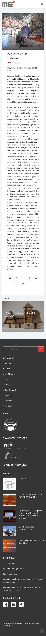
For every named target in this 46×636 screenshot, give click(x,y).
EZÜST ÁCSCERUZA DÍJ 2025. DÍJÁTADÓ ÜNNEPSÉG (30, 496)
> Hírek (6, 379)
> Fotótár (6, 385)
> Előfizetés (7, 401)
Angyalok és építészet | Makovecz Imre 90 (27, 528)
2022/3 (9, 63)
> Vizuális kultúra (9, 374)
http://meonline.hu (10, 574)
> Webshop (7, 395)
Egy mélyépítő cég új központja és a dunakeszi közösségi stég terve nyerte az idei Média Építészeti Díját (30, 514)
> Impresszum (8, 406)
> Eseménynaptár (10, 390)
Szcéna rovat (16, 63)
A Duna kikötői (23, 479)
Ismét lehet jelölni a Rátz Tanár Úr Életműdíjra (31, 542)
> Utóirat (6, 369)
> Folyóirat (7, 363)
